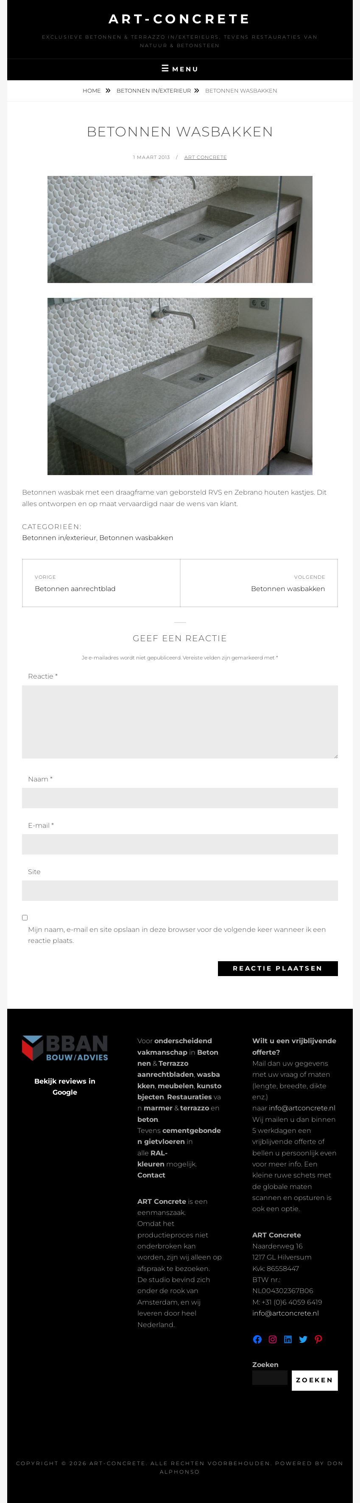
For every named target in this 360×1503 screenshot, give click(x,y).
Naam (40, 779)
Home (92, 90)
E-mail (41, 825)
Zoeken (265, 1365)
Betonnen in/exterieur (154, 90)
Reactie (43, 676)
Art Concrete (205, 157)
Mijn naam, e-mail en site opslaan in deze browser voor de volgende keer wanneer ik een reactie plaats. (177, 935)
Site (34, 872)
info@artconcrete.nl (302, 1108)
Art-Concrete (180, 19)
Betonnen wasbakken (136, 538)
